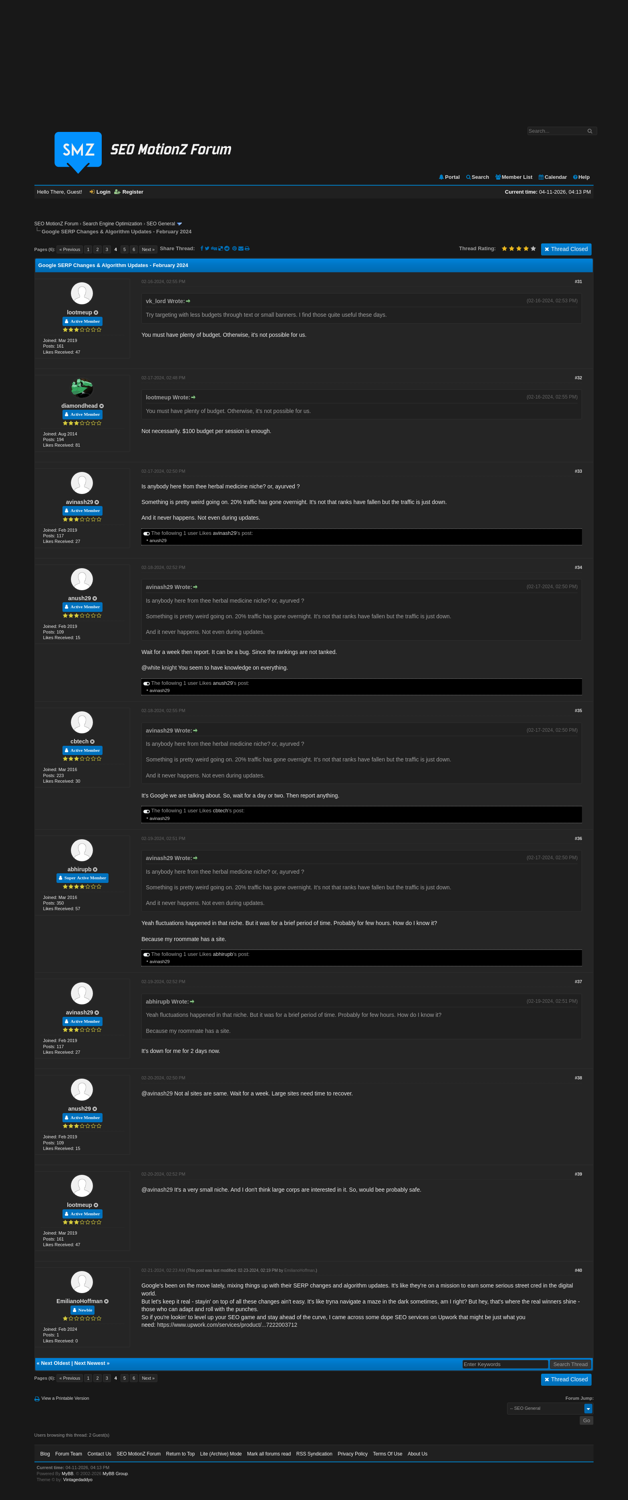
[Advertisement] (314, 59)
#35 (578, 710)
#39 (578, 1174)
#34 (578, 567)
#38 (578, 1077)
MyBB (67, 1473)
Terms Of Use (387, 1454)
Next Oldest (55, 1363)
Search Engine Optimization (112, 224)
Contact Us (99, 1454)
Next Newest (89, 1363)
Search (477, 177)
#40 (578, 1270)
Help (581, 177)
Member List (514, 177)
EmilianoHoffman (79, 1301)
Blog (45, 1454)
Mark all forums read (269, 1454)
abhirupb (80, 869)
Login (100, 192)
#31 (578, 281)
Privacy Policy (353, 1454)
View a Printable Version (65, 1398)
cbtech (79, 741)
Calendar (552, 177)
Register (128, 192)
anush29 (158, 540)
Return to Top (180, 1454)
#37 (578, 981)
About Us (417, 1454)
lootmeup (79, 312)
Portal (449, 177)
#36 (578, 838)
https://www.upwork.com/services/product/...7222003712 (227, 1325)
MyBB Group (115, 1473)
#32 (578, 377)
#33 (578, 471)
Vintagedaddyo (78, 1479)
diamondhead (79, 406)
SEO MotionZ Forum (56, 224)
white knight (162, 667)
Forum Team (68, 1454)
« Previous (69, 249)
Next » (148, 249)
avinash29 (79, 502)
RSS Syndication (314, 1454)
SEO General (161, 224)
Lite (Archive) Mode (221, 1454)
